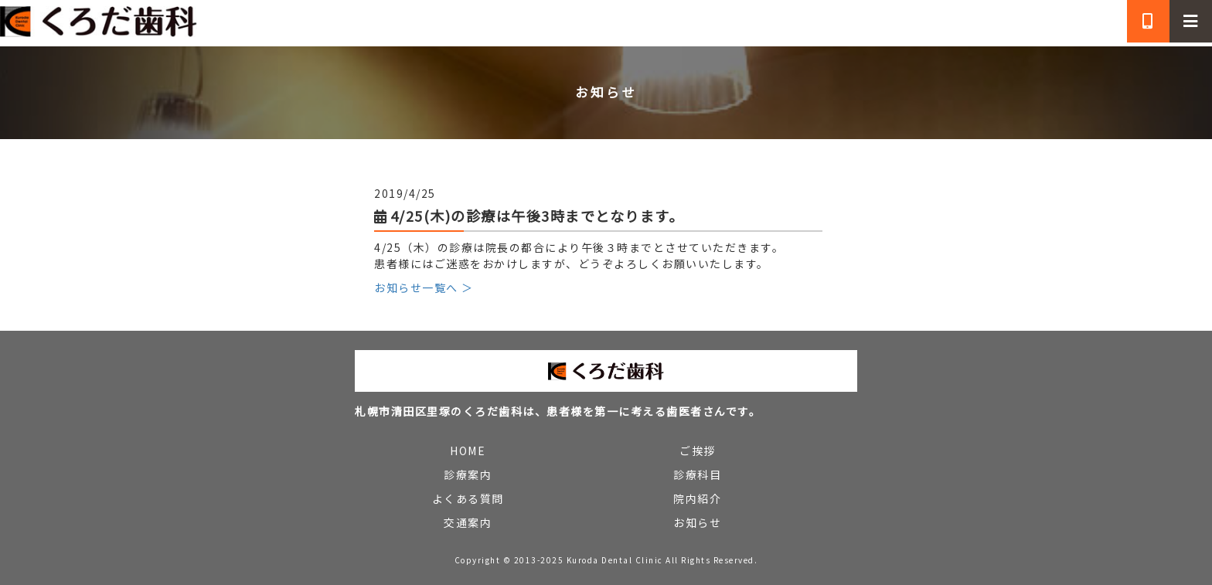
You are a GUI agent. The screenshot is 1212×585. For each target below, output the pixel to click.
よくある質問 (468, 498)
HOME (467, 450)
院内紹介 (697, 498)
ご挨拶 (697, 450)
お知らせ (697, 522)
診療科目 (697, 474)
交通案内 (468, 522)
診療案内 (468, 474)
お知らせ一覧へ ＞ (424, 287)
